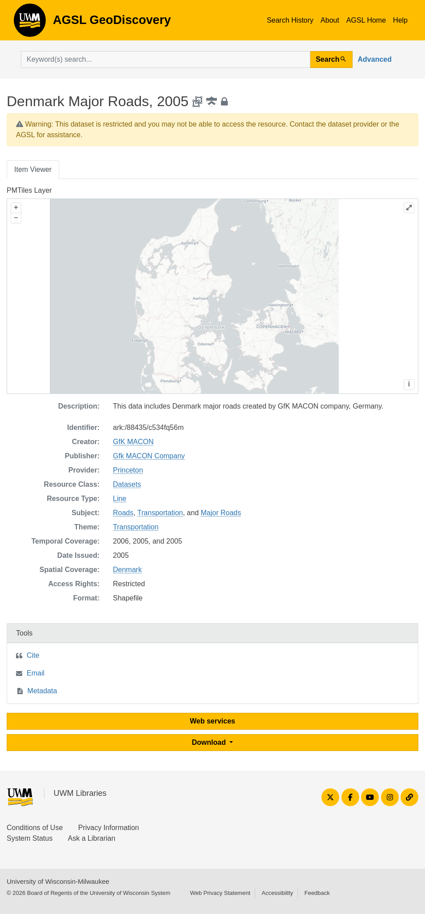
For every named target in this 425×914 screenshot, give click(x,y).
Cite (33, 655)
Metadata (42, 691)
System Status (29, 838)
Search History (290, 20)
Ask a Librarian (92, 838)
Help (400, 20)
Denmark (127, 569)
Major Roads (220, 513)
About (330, 20)
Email (35, 673)
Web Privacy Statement (220, 893)
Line (119, 498)
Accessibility (277, 893)
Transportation (160, 513)
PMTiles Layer (29, 190)
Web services (212, 721)
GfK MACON (133, 441)
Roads (123, 513)
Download (210, 742)
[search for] (165, 59)
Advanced (375, 59)
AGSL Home (366, 20)
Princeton (128, 470)
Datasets (127, 484)
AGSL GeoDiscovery (29, 23)
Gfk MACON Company (149, 456)
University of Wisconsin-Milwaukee (58, 881)
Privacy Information (108, 827)
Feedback (317, 893)
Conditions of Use (35, 827)
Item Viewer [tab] (33, 169)
